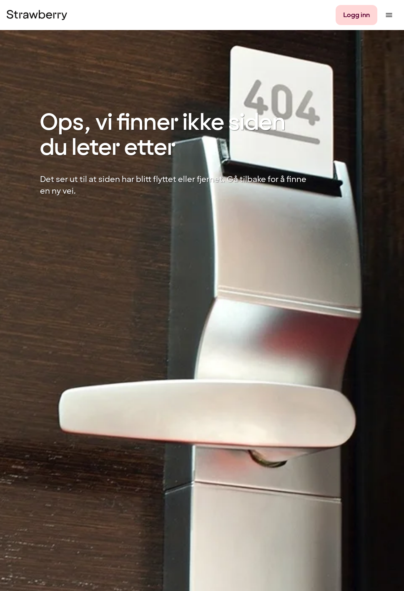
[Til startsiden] (37, 15)
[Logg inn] (356, 15)
